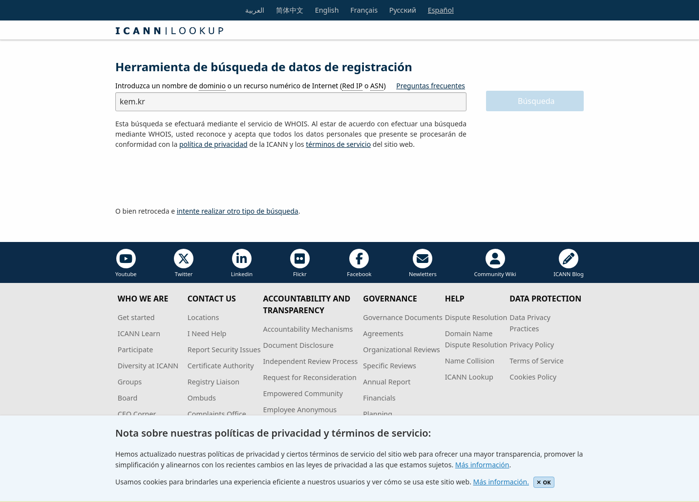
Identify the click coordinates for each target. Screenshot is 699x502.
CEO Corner (137, 414)
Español (441, 10)
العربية (254, 10)
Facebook (359, 263)
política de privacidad (213, 144)
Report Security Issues (224, 349)
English (327, 10)
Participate (135, 349)
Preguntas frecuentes (430, 85)
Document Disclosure (298, 345)
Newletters (423, 263)
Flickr (300, 263)
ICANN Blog (568, 263)
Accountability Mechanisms (308, 329)
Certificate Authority (221, 365)
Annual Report (386, 381)
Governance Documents (402, 317)
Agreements (383, 333)
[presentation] (189, 178)
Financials (379, 397)
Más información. (501, 481)
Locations (203, 317)
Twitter (183, 263)
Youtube (126, 263)
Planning (377, 414)
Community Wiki (495, 263)
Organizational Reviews (401, 349)
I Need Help (207, 333)
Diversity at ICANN (148, 365)
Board (128, 397)
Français (364, 10)
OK (544, 482)
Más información (482, 464)
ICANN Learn (139, 333)
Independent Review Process (310, 361)
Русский (402, 10)
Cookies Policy (532, 377)
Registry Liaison (213, 381)
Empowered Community (302, 393)
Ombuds (202, 397)
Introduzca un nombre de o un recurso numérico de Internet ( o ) (250, 86)
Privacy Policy (531, 344)
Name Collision (469, 360)
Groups (130, 381)
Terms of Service (536, 360)
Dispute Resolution (476, 317)
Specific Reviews (389, 365)
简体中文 (289, 10)
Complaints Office (217, 414)
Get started (136, 317)
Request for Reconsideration (309, 377)
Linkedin (242, 263)
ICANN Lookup (469, 377)
